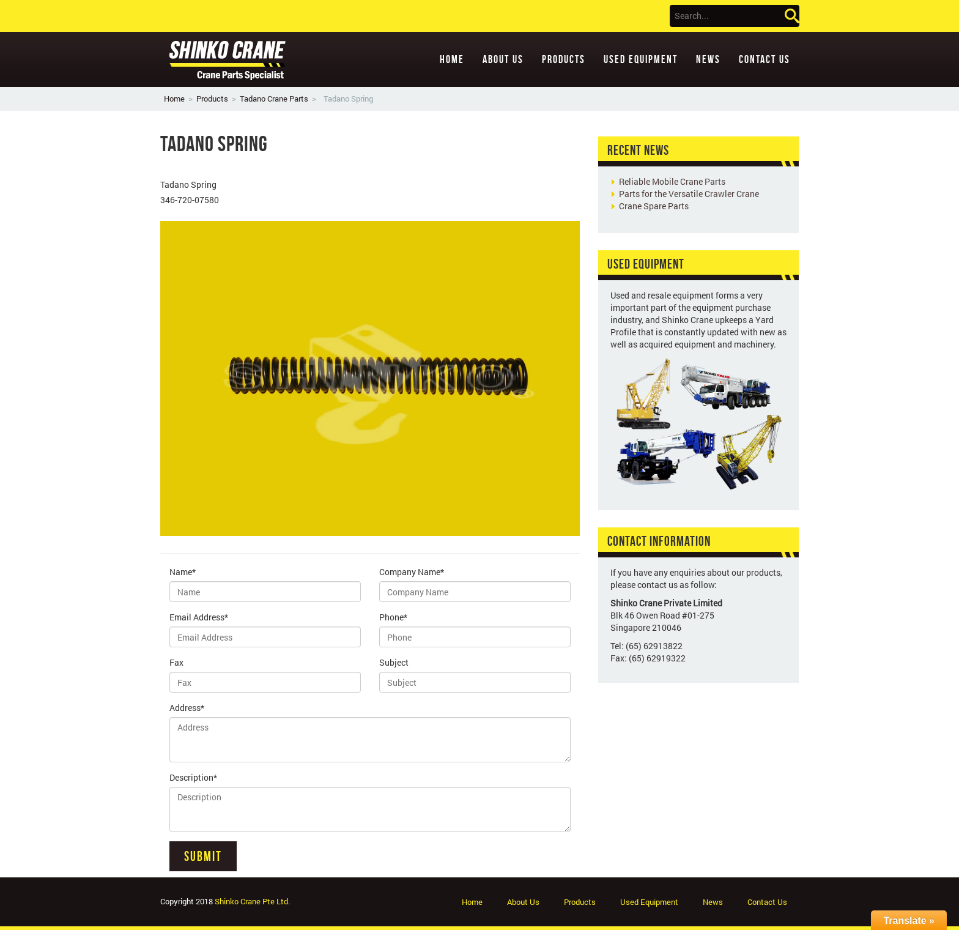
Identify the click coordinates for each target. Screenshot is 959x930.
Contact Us (764, 59)
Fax (176, 662)
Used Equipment (641, 59)
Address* (186, 707)
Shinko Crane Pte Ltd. (252, 901)
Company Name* (411, 572)
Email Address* (198, 617)
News (708, 59)
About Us (503, 59)
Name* (182, 572)
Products (563, 59)
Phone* (393, 617)
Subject (394, 662)
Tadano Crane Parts (274, 98)
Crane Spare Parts (654, 206)
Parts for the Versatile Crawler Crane (689, 193)
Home (452, 59)
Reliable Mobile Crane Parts (672, 181)
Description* (193, 777)
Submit (203, 856)
